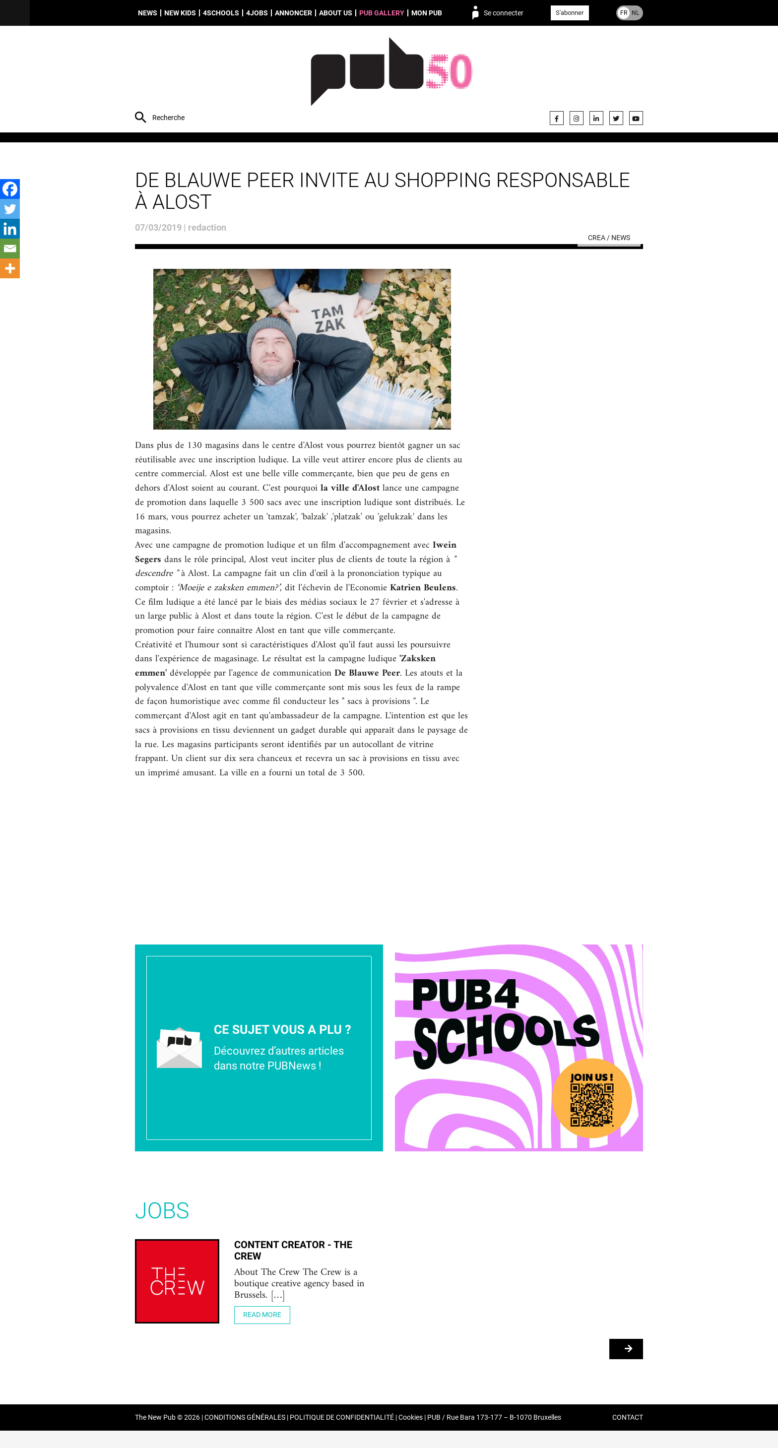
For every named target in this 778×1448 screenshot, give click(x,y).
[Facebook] (10, 189)
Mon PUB (426, 12)
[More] (10, 268)
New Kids (180, 12)
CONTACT (627, 1435)
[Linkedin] (10, 229)
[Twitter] (10, 209)
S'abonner (570, 12)
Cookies (410, 1435)
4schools (221, 12)
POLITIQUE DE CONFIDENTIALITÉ (342, 1435)
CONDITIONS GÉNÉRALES (244, 1435)
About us (335, 12)
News (147, 12)
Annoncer (293, 12)
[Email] (10, 248)
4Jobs (257, 12)
